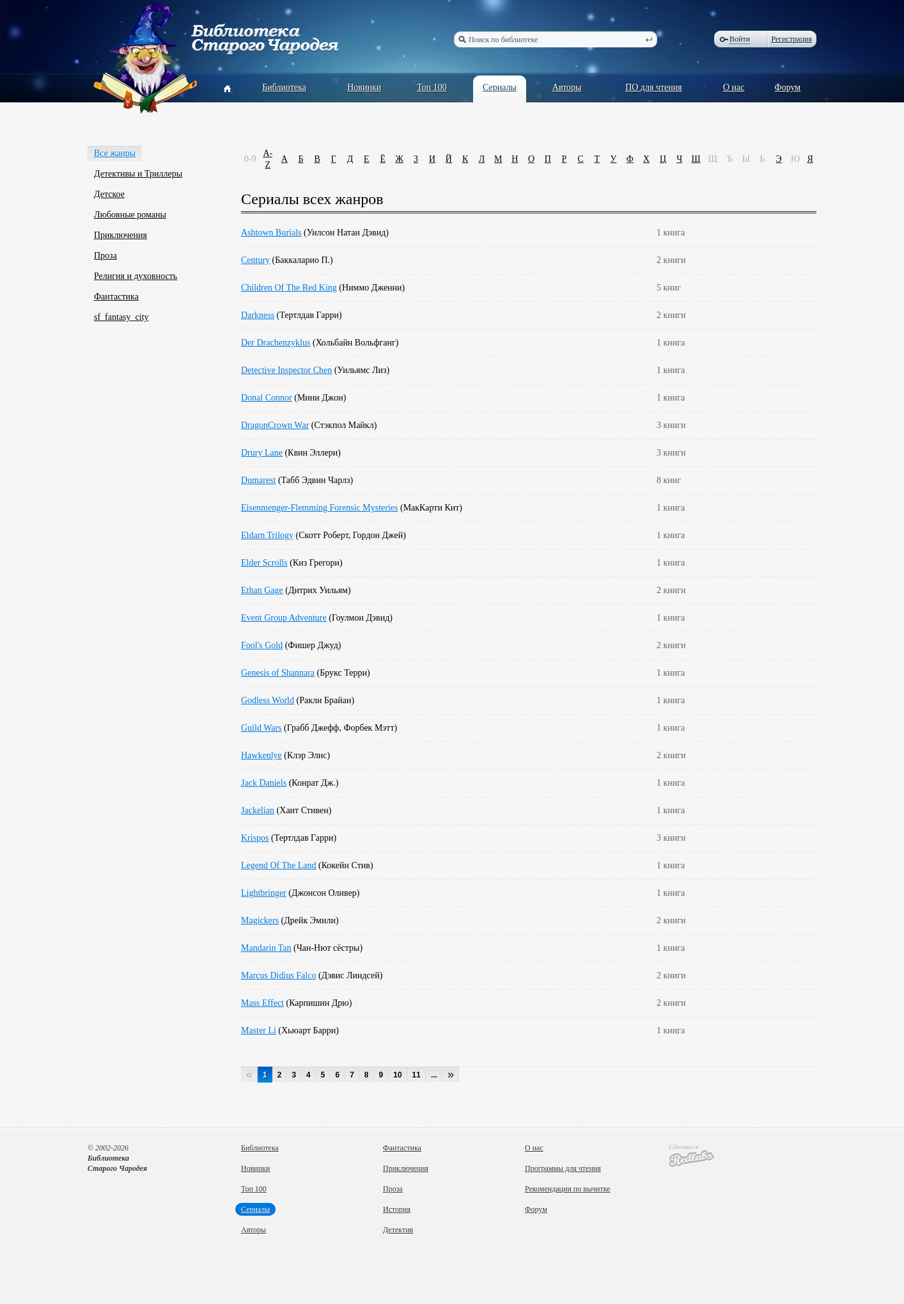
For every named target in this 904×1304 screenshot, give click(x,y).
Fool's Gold (262, 645)
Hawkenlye (261, 755)
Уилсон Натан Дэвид (346, 232)
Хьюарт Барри (308, 1030)
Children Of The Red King (289, 287)
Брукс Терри (343, 673)
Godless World (267, 700)
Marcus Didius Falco (278, 975)
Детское (109, 194)
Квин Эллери (313, 452)
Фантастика (116, 296)
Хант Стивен (303, 810)
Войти (739, 39)
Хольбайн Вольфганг (356, 342)
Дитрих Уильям (318, 590)
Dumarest (258, 480)
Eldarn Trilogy (267, 535)
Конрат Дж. (313, 783)
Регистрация (791, 39)
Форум (788, 87)
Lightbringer (263, 893)
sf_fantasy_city (121, 317)
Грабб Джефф (313, 728)
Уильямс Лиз (361, 370)
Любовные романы (130, 214)
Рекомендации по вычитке (568, 1188)
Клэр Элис (307, 755)
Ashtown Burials (271, 232)
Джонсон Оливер (324, 893)
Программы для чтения (563, 1168)
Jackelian (257, 810)
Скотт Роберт (323, 535)
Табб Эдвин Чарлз (315, 480)
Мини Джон (320, 397)
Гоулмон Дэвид (360, 618)
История (396, 1209)
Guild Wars (261, 728)
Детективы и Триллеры (138, 174)
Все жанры (115, 153)
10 (397, 1074)
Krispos (255, 838)
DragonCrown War (275, 425)
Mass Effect (262, 1003)
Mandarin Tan (266, 948)
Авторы (567, 87)
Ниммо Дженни (372, 287)
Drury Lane (262, 452)
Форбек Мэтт (368, 728)
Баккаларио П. (302, 260)
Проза (105, 255)
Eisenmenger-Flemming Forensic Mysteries (319, 508)
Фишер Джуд (313, 645)
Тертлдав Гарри (309, 315)
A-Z (267, 159)
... (434, 1074)
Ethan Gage (262, 590)
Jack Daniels (263, 783)
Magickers (260, 920)
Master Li (258, 1030)
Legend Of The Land (278, 865)
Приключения (120, 235)
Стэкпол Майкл (343, 425)
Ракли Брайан (325, 700)
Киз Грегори (316, 563)
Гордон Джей (378, 535)
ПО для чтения (653, 87)
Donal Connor (266, 397)
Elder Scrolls (264, 563)
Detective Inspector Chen (286, 370)
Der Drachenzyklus (275, 342)
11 (416, 1074)
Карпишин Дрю (319, 1003)
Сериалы (500, 87)
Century (255, 260)
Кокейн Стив (346, 865)
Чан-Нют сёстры (328, 948)
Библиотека (284, 87)
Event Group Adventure (284, 618)
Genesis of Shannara (278, 673)
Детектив (398, 1229)
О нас (734, 87)
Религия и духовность (135, 276)
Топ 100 (432, 87)
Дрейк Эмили (310, 920)
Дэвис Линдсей (351, 975)
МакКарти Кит (431, 508)
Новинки (364, 87)
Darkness (257, 315)
